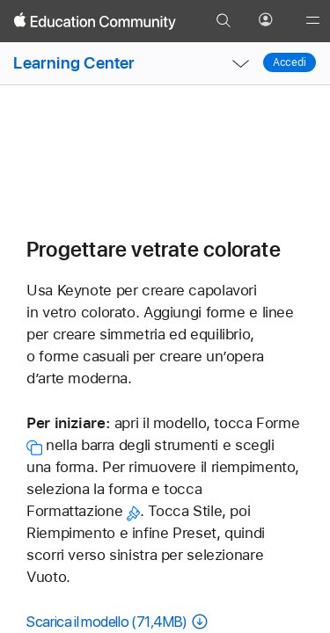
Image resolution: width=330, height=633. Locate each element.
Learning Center (74, 63)
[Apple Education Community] (95, 21)
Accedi (289, 62)
